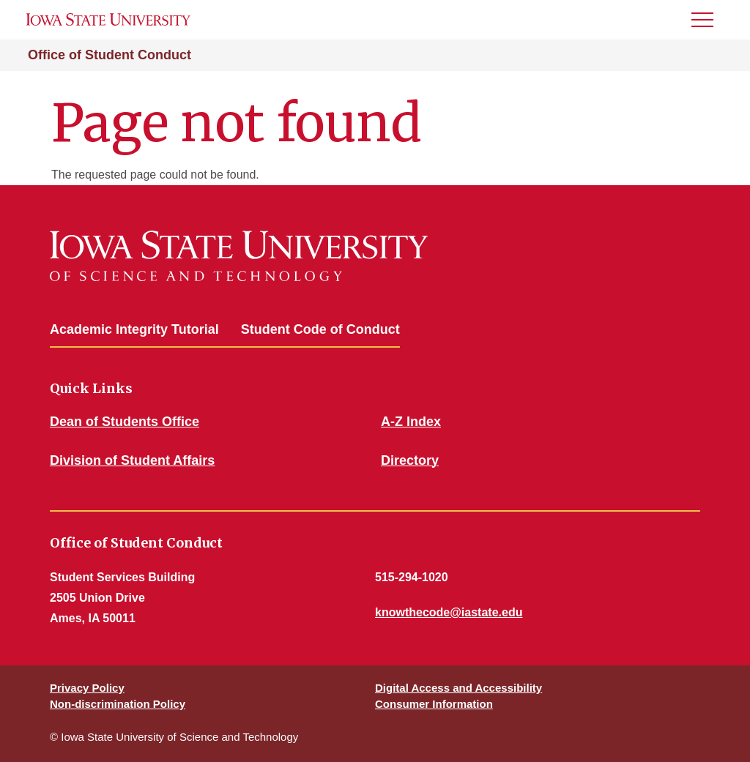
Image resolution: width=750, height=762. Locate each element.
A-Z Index (411, 421)
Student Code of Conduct (320, 329)
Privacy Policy (87, 687)
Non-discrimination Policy (117, 704)
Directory (410, 460)
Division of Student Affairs (132, 460)
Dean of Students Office (124, 421)
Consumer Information (434, 704)
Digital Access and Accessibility (458, 687)
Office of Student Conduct (109, 55)
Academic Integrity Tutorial (134, 329)
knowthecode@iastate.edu (448, 612)
